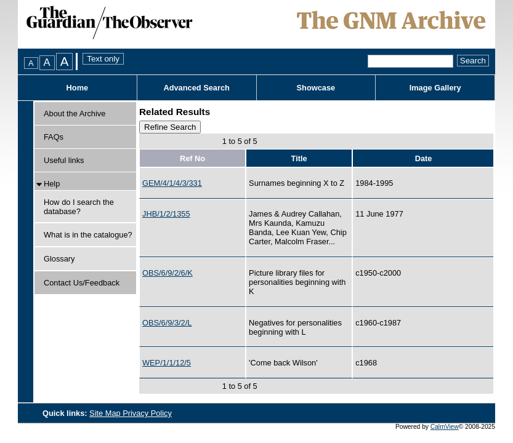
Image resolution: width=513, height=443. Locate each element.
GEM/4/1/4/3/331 (172, 183)
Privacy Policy (147, 413)
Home (78, 87)
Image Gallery (435, 87)
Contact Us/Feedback (81, 282)
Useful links (64, 160)
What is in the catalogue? (88, 234)
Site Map (106, 413)
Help (52, 183)
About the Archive (74, 113)
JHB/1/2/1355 (166, 213)
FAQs (53, 137)
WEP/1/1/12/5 (166, 362)
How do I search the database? (79, 207)
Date (423, 158)
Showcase (316, 87)
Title (299, 158)
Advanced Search (196, 87)
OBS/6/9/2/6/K (167, 272)
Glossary (59, 258)
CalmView (444, 426)
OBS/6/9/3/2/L (167, 322)
